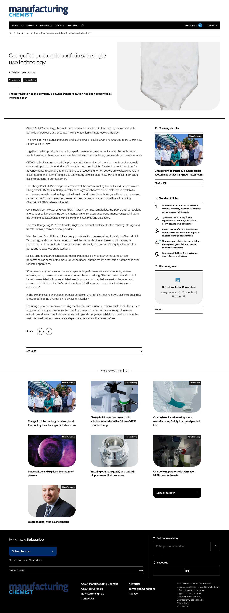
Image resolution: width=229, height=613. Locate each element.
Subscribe (193, 25)
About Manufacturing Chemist (99, 583)
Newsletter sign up (92, 593)
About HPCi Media (92, 588)
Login (211, 25)
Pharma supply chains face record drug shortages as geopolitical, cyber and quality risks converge (181, 244)
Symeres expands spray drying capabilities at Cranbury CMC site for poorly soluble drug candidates (179, 220)
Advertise (135, 583)
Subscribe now (165, 492)
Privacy (133, 593)
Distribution (195, 383)
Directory (73, 25)
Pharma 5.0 (46, 25)
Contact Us (87, 598)
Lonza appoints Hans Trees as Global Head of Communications (180, 255)
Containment (14, 80)
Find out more (16, 570)
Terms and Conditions (142, 588)
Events (60, 25)
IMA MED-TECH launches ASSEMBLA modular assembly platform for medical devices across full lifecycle (181, 209)
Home (15, 25)
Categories (27, 25)
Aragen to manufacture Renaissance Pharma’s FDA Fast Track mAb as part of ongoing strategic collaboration (181, 232)
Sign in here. (36, 560)
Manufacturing (30, 80)
